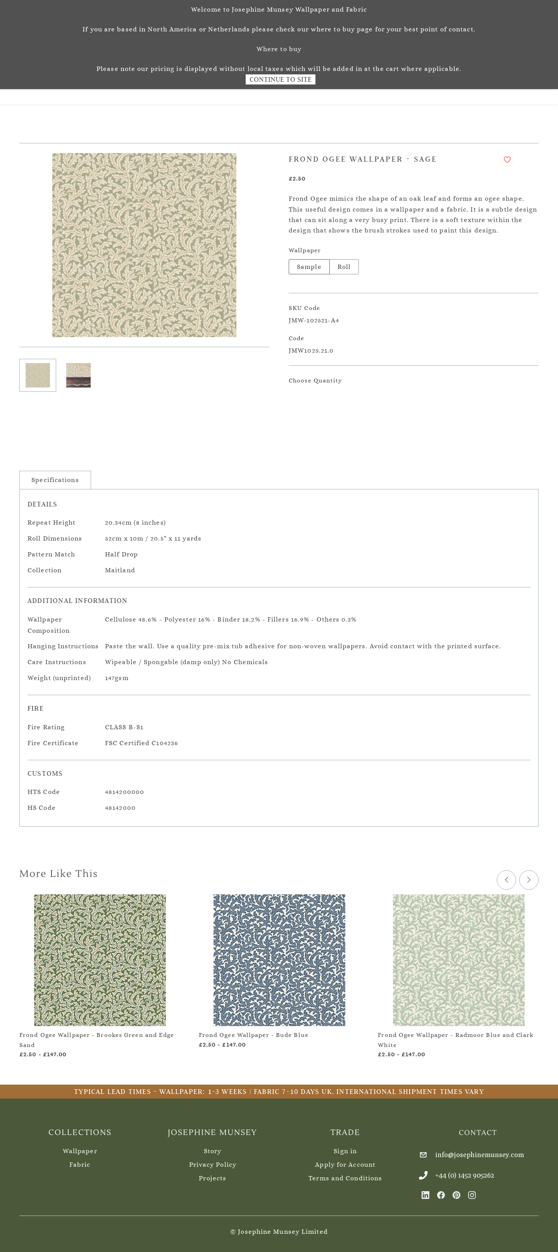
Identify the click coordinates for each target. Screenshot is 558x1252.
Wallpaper (80, 1147)
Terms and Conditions (345, 1174)
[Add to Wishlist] (507, 155)
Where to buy (279, 49)
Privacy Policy (212, 1160)
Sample (309, 263)
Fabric (79, 1160)
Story (213, 1147)
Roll (344, 263)
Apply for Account (345, 1160)
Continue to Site (281, 79)
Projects (212, 1174)
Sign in (345, 1147)
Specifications (55, 476)
